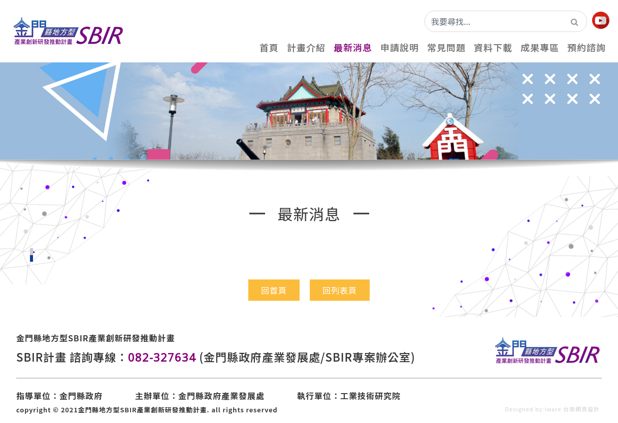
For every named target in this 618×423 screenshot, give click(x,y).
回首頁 (274, 290)
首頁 (269, 47)
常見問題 (446, 47)
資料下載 (493, 47)
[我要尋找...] (494, 21)
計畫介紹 (306, 47)
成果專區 (540, 47)
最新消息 (353, 47)
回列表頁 (339, 290)
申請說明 (399, 47)
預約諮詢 (586, 47)
